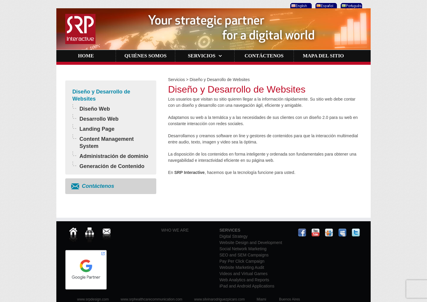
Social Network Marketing (243, 248)
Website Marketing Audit (241, 267)
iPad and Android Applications (246, 286)
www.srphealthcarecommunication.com (151, 299)
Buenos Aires (289, 299)
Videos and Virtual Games (243, 273)
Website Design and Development (250, 242)
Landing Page (96, 129)
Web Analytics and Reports (244, 279)
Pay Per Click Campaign (242, 261)
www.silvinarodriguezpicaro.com (219, 299)
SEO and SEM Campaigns (244, 255)
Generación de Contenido (111, 166)
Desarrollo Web (99, 119)
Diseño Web (94, 109)
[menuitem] (300, 4)
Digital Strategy (233, 236)
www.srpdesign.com (93, 299)
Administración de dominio (113, 156)
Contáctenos (98, 186)
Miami (261, 299)
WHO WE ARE (175, 230)
